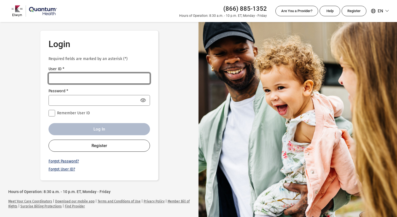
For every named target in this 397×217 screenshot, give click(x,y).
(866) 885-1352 (245, 8)
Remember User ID (73, 113)
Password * (58, 91)
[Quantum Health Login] (34, 11)
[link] (30, 201)
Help (330, 11)
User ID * (56, 69)
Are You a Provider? (296, 11)
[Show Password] (143, 100)
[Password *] (99, 100)
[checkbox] (52, 113)
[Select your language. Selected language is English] (380, 11)
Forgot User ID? (62, 169)
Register (354, 11)
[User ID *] (99, 78)
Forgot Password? (64, 161)
